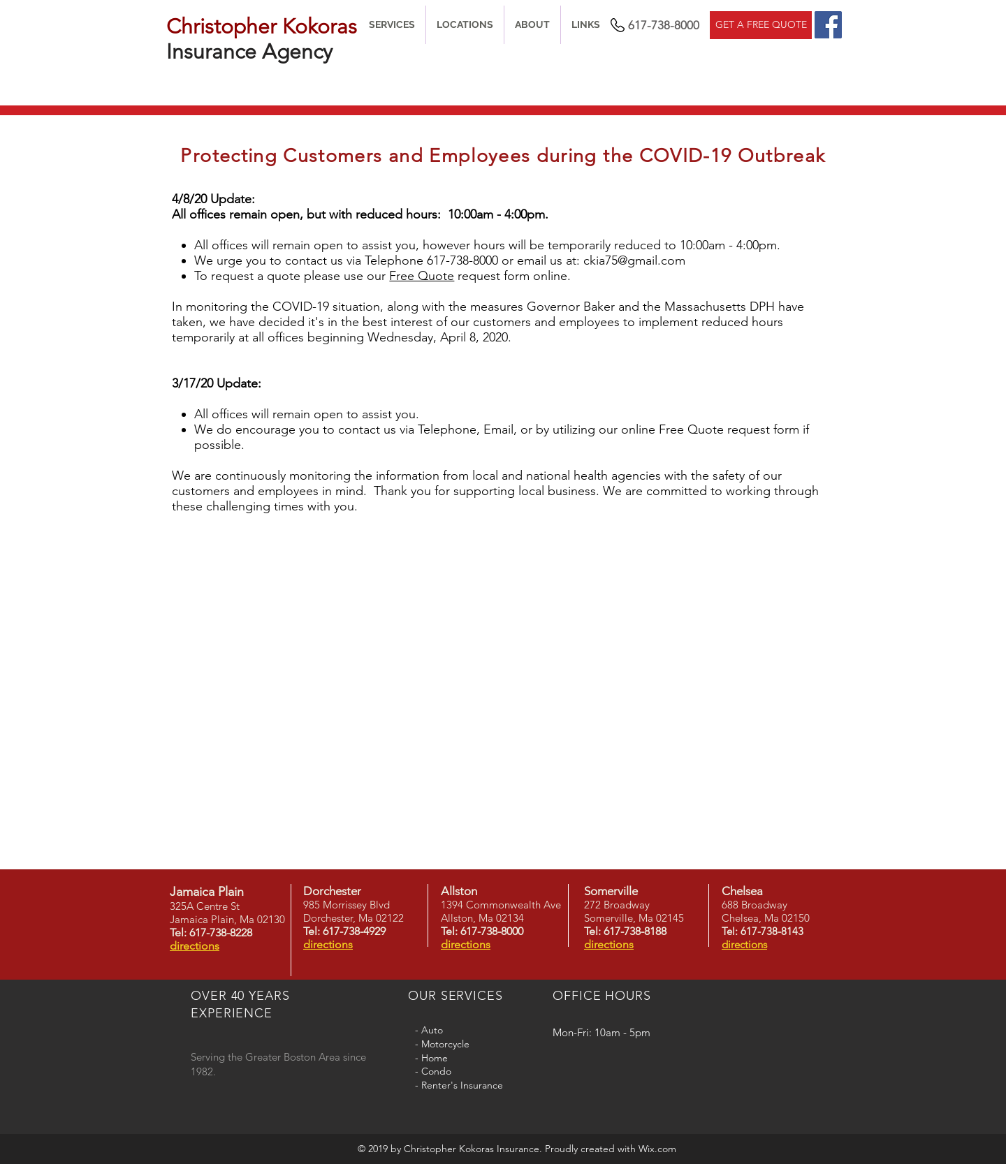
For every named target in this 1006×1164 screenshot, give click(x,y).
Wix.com (657, 1148)
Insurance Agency (249, 51)
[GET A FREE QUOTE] (761, 25)
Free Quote (421, 275)
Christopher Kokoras (261, 26)
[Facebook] (828, 24)
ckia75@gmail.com (634, 260)
